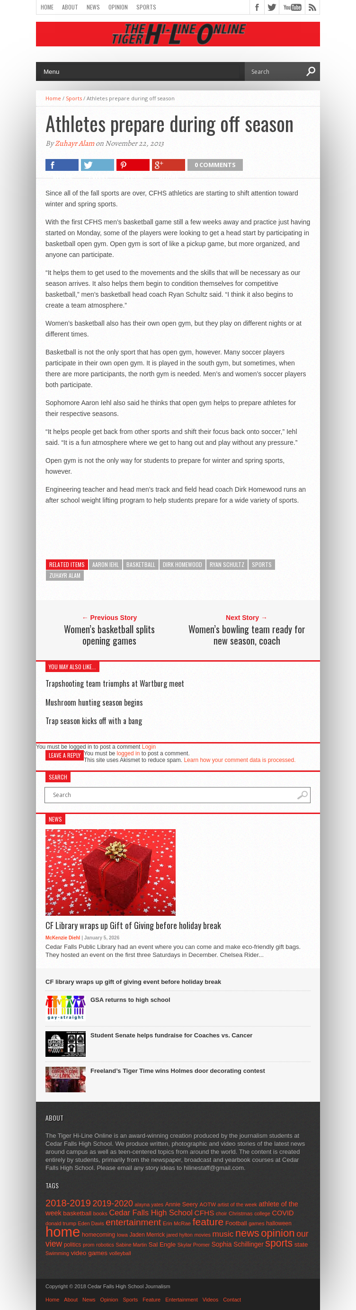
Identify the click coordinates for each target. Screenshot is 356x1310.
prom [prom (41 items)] (89, 1245)
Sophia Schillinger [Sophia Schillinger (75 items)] (238, 1244)
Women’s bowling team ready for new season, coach (246, 634)
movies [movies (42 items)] (203, 1235)
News (93, 7)
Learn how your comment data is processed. (239, 760)
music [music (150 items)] (223, 1234)
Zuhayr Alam (74, 143)
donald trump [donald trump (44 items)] (60, 1223)
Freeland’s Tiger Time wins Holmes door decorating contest (177, 1070)
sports (262, 564)
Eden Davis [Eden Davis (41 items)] (91, 1223)
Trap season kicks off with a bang (93, 720)
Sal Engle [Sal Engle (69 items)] (162, 1244)
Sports (146, 7)
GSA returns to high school (130, 999)
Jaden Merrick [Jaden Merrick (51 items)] (147, 1234)
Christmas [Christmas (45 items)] (241, 1213)
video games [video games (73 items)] (89, 1253)
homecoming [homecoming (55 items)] (98, 1234)
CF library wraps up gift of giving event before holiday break (133, 981)
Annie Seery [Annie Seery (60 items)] (181, 1204)
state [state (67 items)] (301, 1244)
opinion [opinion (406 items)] (277, 1233)
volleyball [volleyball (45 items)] (120, 1253)
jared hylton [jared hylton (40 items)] (180, 1235)
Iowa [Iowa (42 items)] (122, 1235)
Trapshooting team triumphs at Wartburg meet (114, 683)
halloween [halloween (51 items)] (279, 1223)
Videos (210, 1299)
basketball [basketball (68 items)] (77, 1213)
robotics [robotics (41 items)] (105, 1245)
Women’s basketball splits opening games (109, 634)
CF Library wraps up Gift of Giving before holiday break (133, 926)
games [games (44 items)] (256, 1223)
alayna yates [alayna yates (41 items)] (149, 1204)
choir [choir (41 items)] (221, 1213)
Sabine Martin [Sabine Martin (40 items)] (131, 1245)
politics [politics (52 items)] (72, 1244)
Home (47, 7)
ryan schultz (227, 564)
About (70, 7)
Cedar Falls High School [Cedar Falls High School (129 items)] (151, 1212)
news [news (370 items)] (247, 1233)
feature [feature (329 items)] (208, 1221)
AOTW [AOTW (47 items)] (208, 1204)
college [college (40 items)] (262, 1213)
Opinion (118, 7)
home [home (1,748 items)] (62, 1231)
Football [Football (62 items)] (236, 1223)
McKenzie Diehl (62, 937)
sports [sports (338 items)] (279, 1243)
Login (149, 747)
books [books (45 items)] (100, 1213)
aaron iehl (105, 564)
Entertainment (181, 1299)
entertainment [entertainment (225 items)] (133, 1222)
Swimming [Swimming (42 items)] (57, 1253)
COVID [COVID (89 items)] (283, 1213)
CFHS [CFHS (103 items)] (204, 1213)
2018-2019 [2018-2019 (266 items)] (68, 1203)
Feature (151, 1299)
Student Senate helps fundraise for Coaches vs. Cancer (171, 1035)
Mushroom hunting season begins (94, 702)
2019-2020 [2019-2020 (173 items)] (113, 1203)
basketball (140, 564)
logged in (128, 753)
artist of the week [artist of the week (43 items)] (237, 1204)
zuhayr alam (64, 575)
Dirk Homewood (182, 564)
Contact (232, 1299)
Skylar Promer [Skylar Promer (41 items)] (194, 1245)
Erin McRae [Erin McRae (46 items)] (177, 1223)
